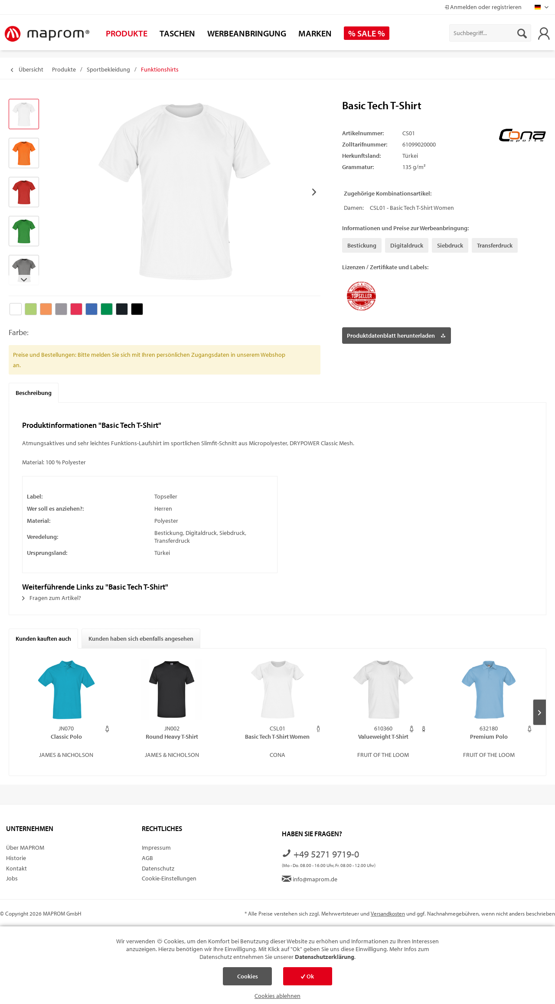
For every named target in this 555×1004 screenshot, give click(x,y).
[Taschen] (177, 33)
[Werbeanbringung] (246, 33)
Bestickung (361, 245)
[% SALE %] (366, 33)
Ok (307, 976)
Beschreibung (34, 393)
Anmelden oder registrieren (483, 7)
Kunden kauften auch (43, 638)
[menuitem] (490, 33)
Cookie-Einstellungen (169, 878)
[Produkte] (126, 33)
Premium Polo (489, 736)
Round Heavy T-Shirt (172, 736)
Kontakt (16, 868)
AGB (147, 858)
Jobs (12, 878)
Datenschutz (158, 868)
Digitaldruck (406, 245)
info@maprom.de (309, 879)
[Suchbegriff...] (490, 33)
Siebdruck (450, 245)
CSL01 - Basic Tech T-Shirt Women (412, 208)
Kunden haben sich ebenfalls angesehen (140, 638)
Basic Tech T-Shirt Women (277, 736)
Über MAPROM (25, 847)
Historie (16, 858)
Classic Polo (66, 736)
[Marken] (315, 33)
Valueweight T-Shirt (383, 736)
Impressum (156, 847)
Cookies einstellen (248, 978)
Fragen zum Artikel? (51, 598)
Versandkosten (388, 913)
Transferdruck (495, 245)
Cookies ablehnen (277, 996)
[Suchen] (522, 33)
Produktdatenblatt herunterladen (396, 334)
